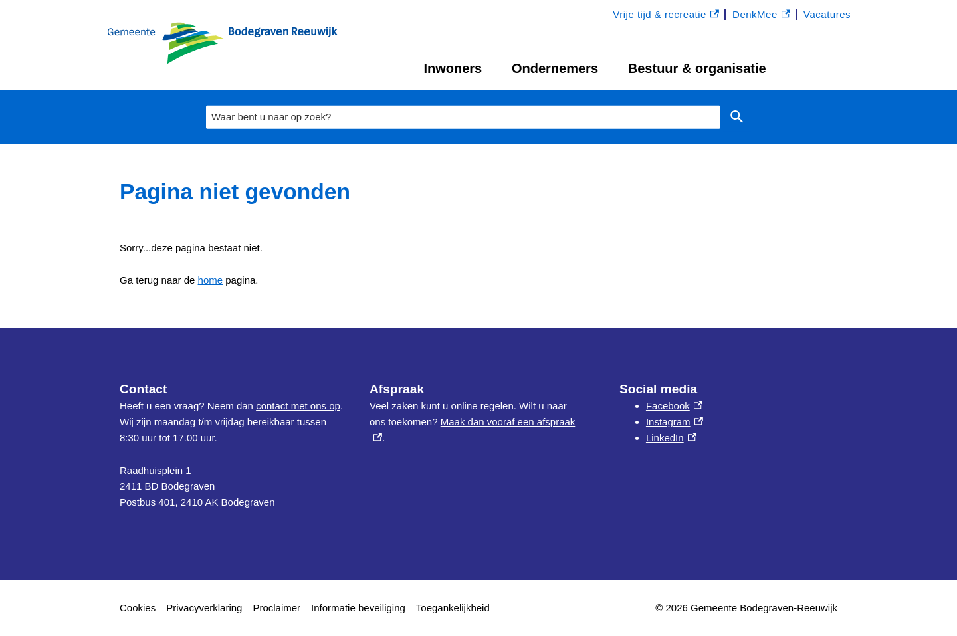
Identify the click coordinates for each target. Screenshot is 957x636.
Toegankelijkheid (453, 607)
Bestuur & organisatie (697, 68)
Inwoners (452, 68)
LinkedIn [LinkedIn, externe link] (671, 437)
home (210, 280)
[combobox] (463, 117)
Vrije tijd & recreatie (666, 15)
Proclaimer (276, 607)
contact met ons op (298, 405)
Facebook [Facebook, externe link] (674, 405)
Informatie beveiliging (358, 607)
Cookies (138, 607)
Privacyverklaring (204, 607)
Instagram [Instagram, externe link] (674, 421)
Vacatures (827, 14)
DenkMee (761, 15)
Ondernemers (555, 68)
